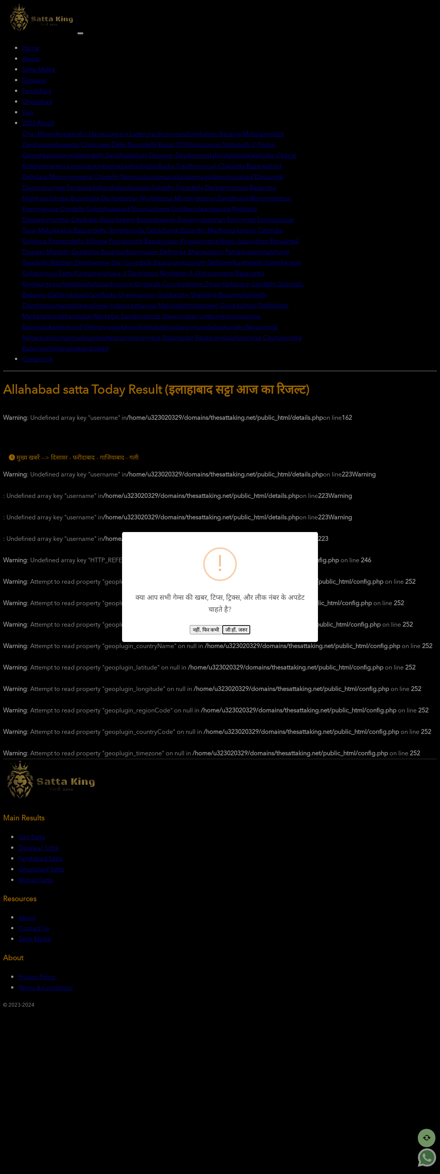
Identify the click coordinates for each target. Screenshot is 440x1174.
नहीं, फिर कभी (206, 630)
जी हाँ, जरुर (236, 630)
